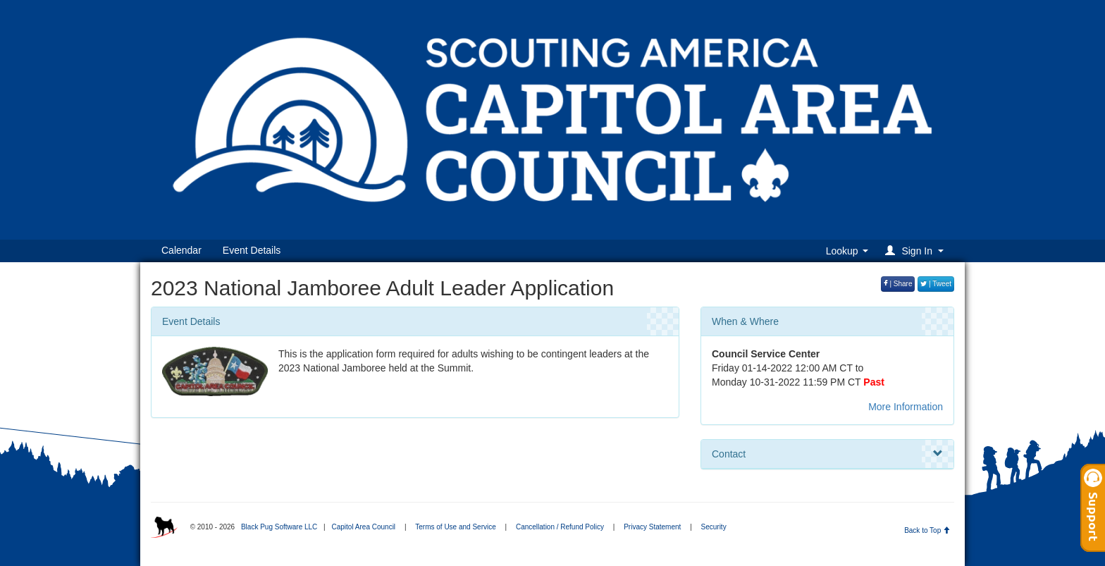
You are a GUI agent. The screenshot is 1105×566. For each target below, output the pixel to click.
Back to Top (927, 530)
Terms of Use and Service (455, 527)
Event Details (251, 250)
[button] (916, 251)
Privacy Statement (652, 527)
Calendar (181, 250)
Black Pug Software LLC (279, 527)
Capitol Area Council (363, 527)
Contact (827, 454)
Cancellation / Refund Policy (560, 527)
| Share (898, 284)
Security (714, 527)
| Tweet (935, 284)
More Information (905, 406)
